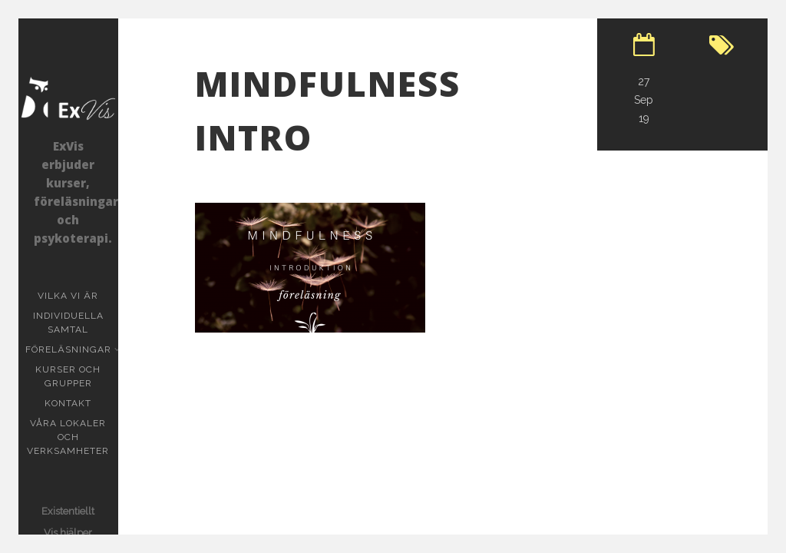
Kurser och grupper (76, 376)
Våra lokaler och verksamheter (68, 437)
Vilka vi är (68, 295)
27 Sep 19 (643, 99)
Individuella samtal (75, 322)
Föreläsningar (69, 349)
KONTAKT (68, 403)
